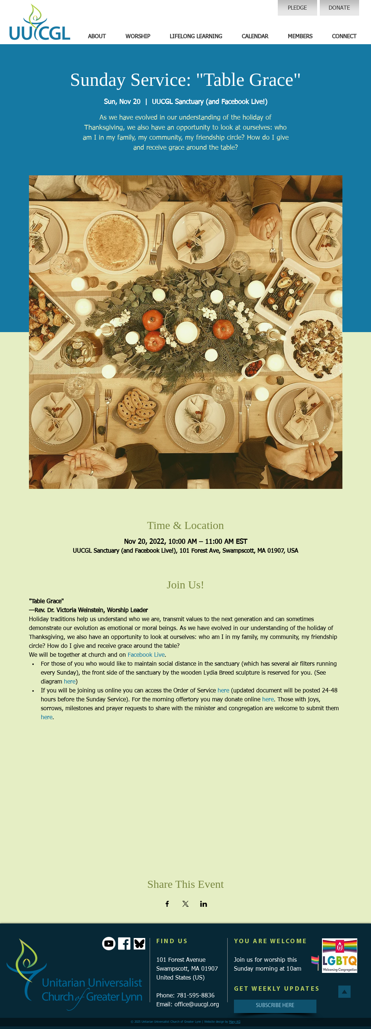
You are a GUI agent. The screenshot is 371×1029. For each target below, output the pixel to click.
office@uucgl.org (197, 1005)
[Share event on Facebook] (167, 904)
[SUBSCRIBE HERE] (275, 1006)
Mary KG (234, 1021)
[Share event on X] (185, 904)
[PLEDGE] (297, 8)
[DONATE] (339, 8)
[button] (97, 36)
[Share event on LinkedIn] (203, 904)
